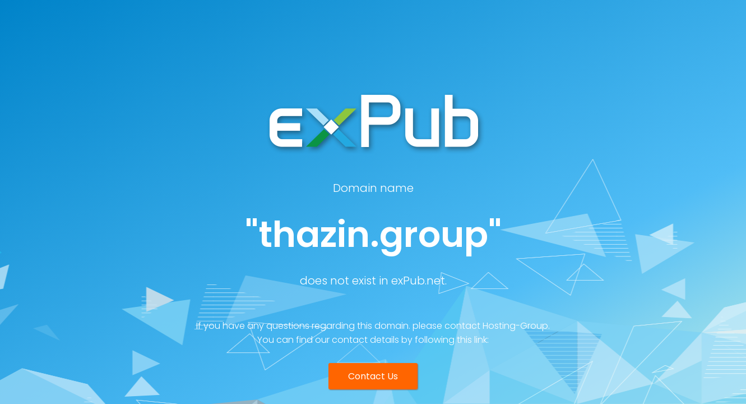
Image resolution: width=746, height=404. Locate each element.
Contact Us (373, 376)
